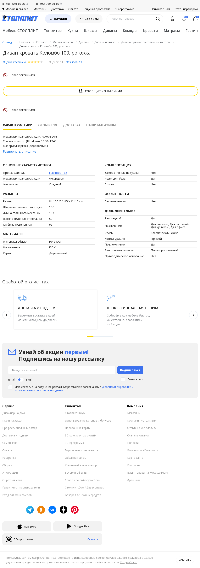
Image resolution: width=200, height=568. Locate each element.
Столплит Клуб (75, 413)
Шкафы (90, 30)
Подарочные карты (77, 427)
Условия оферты (76, 472)
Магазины (40, 9)
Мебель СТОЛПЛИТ (20, 30)
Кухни (72, 30)
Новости (133, 442)
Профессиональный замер (19, 427)
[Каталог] (58, 18)
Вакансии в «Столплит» (142, 450)
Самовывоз (9, 442)
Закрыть (185, 559)
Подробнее (128, 562)
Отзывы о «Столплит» (141, 427)
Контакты (133, 465)
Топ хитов (53, 30)
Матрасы (172, 30)
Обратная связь (13, 480)
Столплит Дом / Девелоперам (84, 487)
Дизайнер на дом (13, 413)
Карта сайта (135, 457)
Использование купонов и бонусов (88, 420)
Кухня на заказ (12, 420)
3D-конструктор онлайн (80, 435)
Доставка (57, 9)
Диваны (110, 30)
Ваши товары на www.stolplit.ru (147, 472)
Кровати (150, 30)
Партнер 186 (58, 173)
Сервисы (89, 18)
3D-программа (124, 9)
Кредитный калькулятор (81, 465)
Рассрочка (9, 457)
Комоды (130, 30)
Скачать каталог (138, 435)
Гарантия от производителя (21, 487)
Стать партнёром (186, 9)
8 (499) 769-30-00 (47, 4)
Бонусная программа (96, 9)
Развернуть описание (19, 151)
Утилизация (10, 472)
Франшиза (134, 480)
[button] (90, 336)
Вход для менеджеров (17, 495)
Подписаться (130, 370)
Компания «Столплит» (142, 420)
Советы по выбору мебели (82, 480)
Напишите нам (160, 9)
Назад (8, 42)
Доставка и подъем (15, 435)
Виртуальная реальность (81, 450)
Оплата (73, 9)
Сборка (7, 465)
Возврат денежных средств (83, 495)
